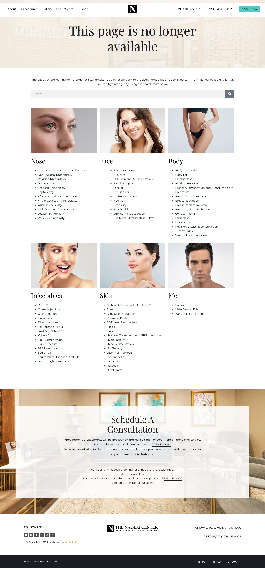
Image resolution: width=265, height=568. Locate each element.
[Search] (229, 94)
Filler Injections (48, 322)
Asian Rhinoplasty (50, 205)
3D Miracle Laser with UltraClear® (129, 305)
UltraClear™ (115, 370)
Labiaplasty (182, 218)
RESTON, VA (211, 536)
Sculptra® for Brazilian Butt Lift (58, 357)
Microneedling (116, 357)
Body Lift (181, 174)
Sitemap (233, 561)
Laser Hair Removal (119, 352)
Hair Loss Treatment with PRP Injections (134, 335)
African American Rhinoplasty (58, 196)
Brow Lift (119, 174)
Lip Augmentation (50, 339)
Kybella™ (44, 335)
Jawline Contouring (51, 331)
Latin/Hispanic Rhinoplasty (56, 209)
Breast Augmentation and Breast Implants (204, 187)
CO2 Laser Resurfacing (122, 322)
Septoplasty (46, 192)
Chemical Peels (117, 318)
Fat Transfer (121, 192)
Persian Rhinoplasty (51, 218)
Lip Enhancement (125, 196)
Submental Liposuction (129, 213)
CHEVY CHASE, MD (208, 527)
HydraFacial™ (116, 339)
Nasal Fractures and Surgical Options (62, 170)
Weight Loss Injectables (191, 235)
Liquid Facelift (47, 344)
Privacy (216, 561)
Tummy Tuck (184, 231)
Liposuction (183, 222)
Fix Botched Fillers (50, 326)
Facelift (118, 187)
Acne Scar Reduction (121, 313)
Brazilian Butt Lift (186, 183)
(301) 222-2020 (231, 527)
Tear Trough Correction (53, 361)
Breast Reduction (187, 200)
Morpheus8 (114, 361)
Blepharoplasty (123, 170)
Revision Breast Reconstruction (196, 226)
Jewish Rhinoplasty (51, 213)
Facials (111, 326)
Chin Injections (48, 313)
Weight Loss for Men (189, 313)
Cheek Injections (49, 309)
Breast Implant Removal (191, 205)
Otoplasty (119, 205)
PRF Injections (47, 348)
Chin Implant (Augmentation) (133, 179)
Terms (200, 561)
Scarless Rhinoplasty (51, 187)
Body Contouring (187, 170)
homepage (156, 79)
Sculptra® (44, 352)
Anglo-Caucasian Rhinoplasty (57, 200)
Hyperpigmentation (120, 344)
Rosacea (112, 365)
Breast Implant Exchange (192, 209)
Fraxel (111, 331)
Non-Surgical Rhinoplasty (55, 174)
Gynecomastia (185, 213)
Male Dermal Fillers (188, 309)
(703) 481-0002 (231, 536)
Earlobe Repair (123, 183)
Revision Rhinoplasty (52, 179)
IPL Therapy (114, 348)
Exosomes (45, 318)
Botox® (43, 305)
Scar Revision (122, 209)
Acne (110, 309)
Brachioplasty (184, 179)
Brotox (179, 305)
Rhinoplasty (46, 183)
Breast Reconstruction (190, 196)
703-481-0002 (161, 444)
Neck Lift (119, 200)
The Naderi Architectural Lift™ (133, 218)
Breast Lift (182, 192)
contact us (137, 474)
